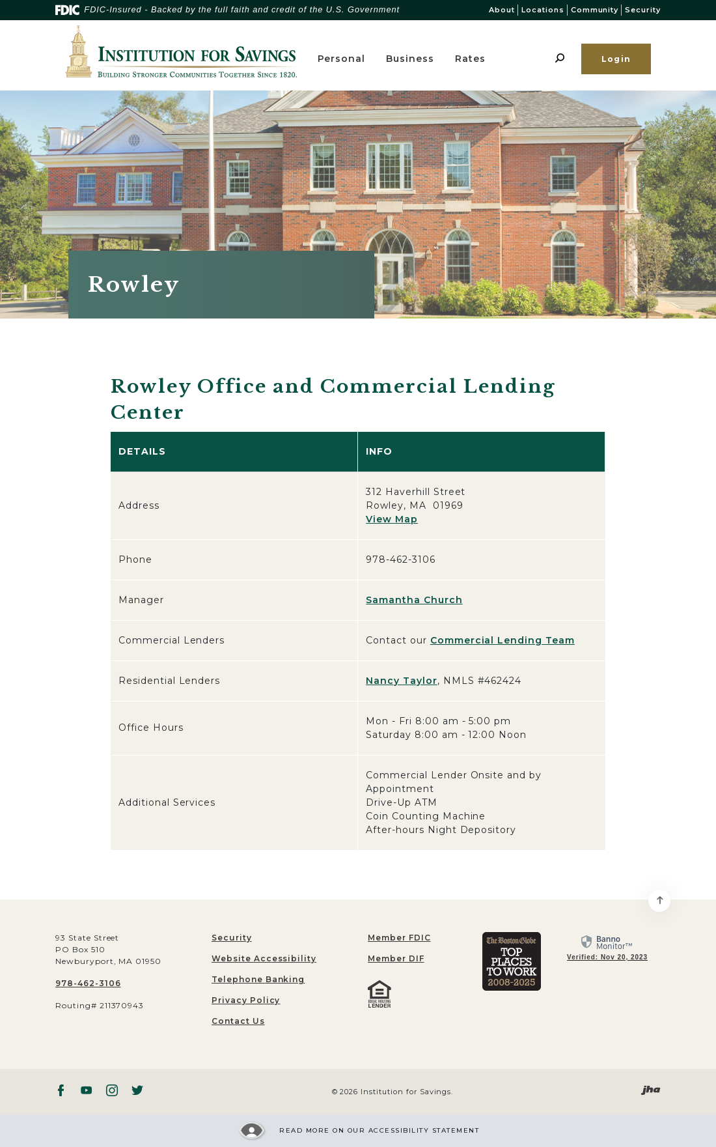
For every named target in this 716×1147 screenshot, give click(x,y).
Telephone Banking (258, 979)
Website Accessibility (264, 958)
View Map (392, 519)
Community (595, 9)
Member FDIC (399, 937)
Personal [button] (342, 58)
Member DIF (396, 958)
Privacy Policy (246, 1000)
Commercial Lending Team (502, 640)
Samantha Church (414, 600)
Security (643, 9)
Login (616, 59)
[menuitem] (436, 938)
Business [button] (410, 58)
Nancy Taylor (401, 681)
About (502, 9)
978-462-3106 (88, 983)
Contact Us (238, 1021)
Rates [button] (470, 58)
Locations (542, 9)
